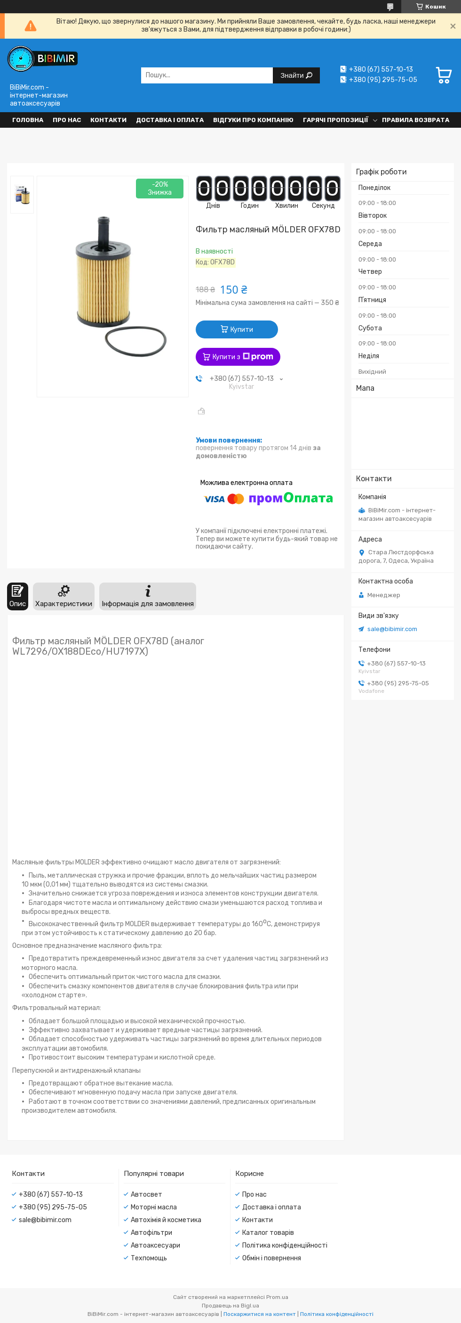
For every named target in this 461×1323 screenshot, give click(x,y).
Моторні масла (154, 1207)
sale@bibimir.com (392, 629)
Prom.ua (277, 1297)
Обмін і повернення (271, 1258)
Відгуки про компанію (253, 119)
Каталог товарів (268, 1233)
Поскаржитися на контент (259, 1314)
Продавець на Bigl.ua (230, 1305)
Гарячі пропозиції (335, 119)
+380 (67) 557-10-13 (51, 1195)
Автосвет (146, 1195)
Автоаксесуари (155, 1245)
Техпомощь (149, 1258)
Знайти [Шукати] (292, 75)
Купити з (243, 357)
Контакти (108, 119)
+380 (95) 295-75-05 (53, 1207)
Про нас (67, 119)
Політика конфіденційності (284, 1245)
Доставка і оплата (170, 119)
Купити (241, 330)
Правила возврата (415, 119)
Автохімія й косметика (166, 1220)
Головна (27, 119)
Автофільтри (151, 1233)
